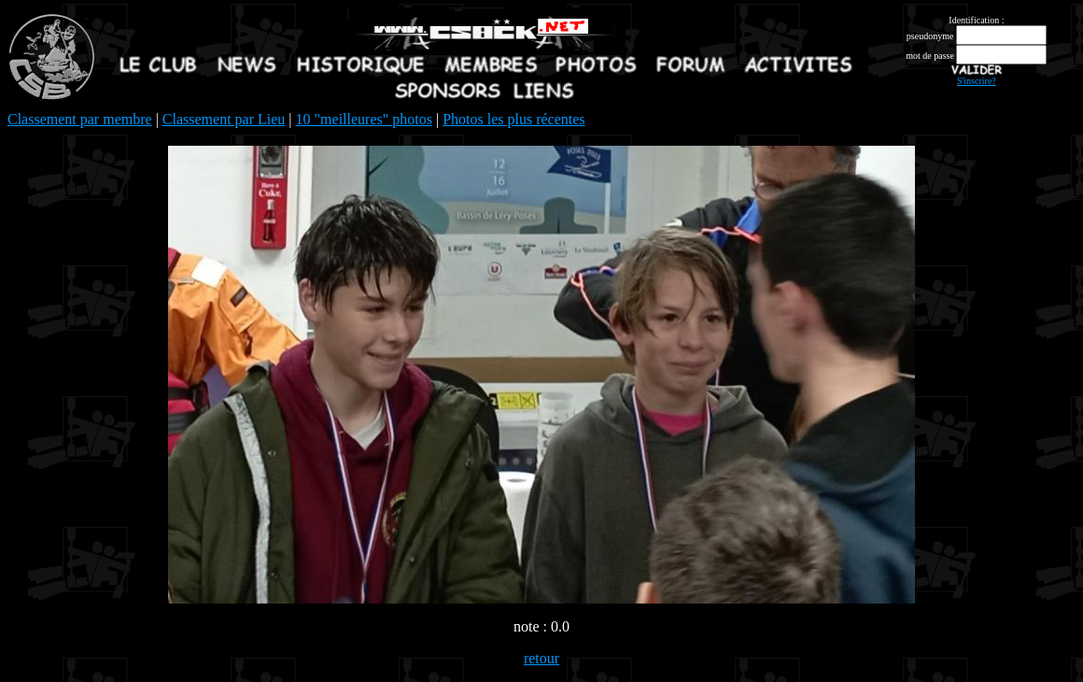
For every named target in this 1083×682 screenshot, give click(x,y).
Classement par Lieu (224, 119)
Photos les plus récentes (513, 119)
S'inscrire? (976, 81)
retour (541, 658)
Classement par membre (79, 119)
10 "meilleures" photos (364, 119)
